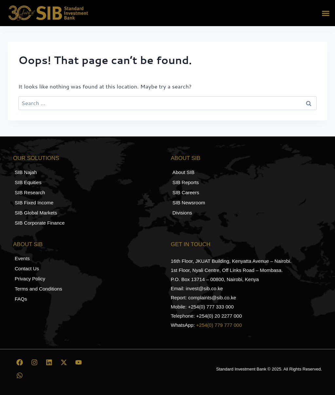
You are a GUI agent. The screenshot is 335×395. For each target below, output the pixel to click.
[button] (326, 13)
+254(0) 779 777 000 (219, 325)
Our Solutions (36, 158)
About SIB (185, 158)
